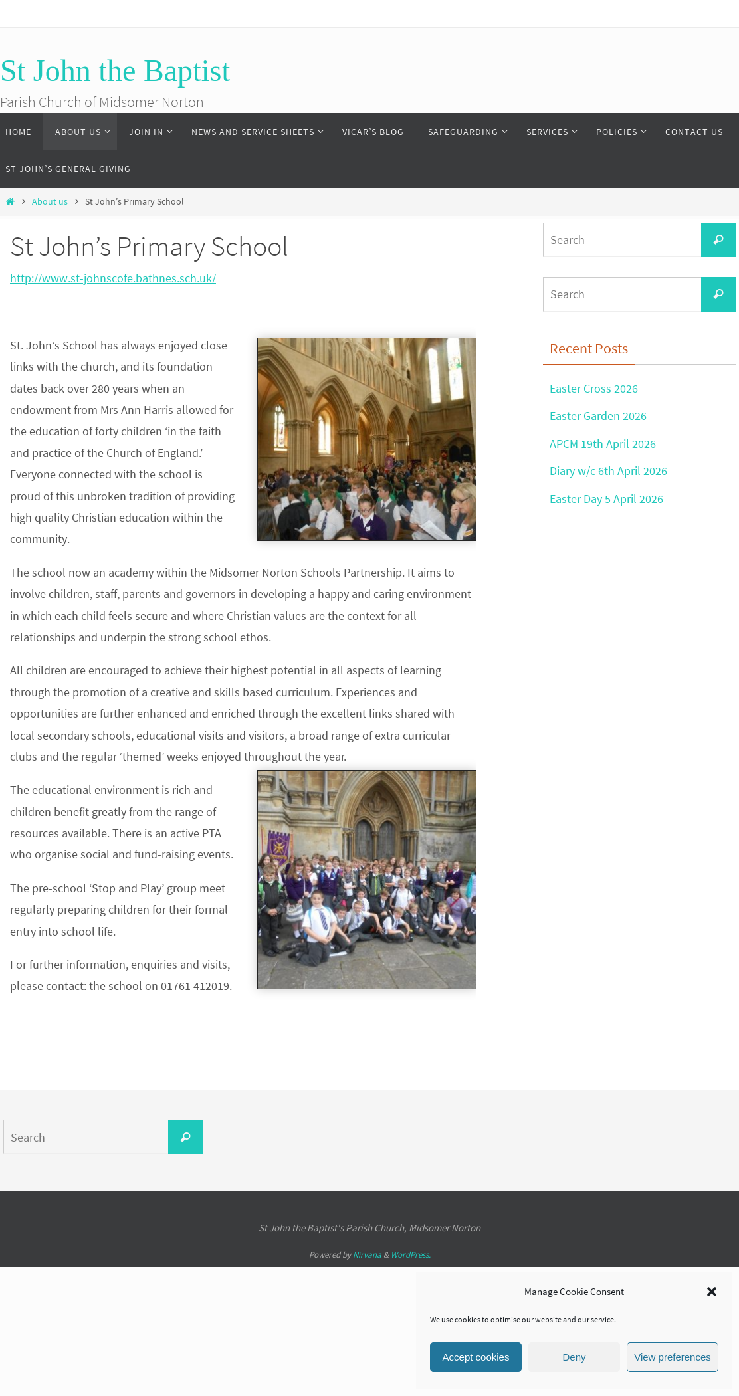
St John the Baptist (115, 71)
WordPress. (411, 1254)
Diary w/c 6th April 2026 (608, 470)
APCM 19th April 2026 (603, 443)
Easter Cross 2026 (594, 388)
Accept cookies (476, 1357)
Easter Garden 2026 (598, 415)
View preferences (672, 1357)
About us (50, 201)
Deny (573, 1357)
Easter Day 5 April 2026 (606, 498)
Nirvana (367, 1254)
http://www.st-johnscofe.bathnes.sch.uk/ (113, 278)
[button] (711, 1291)
